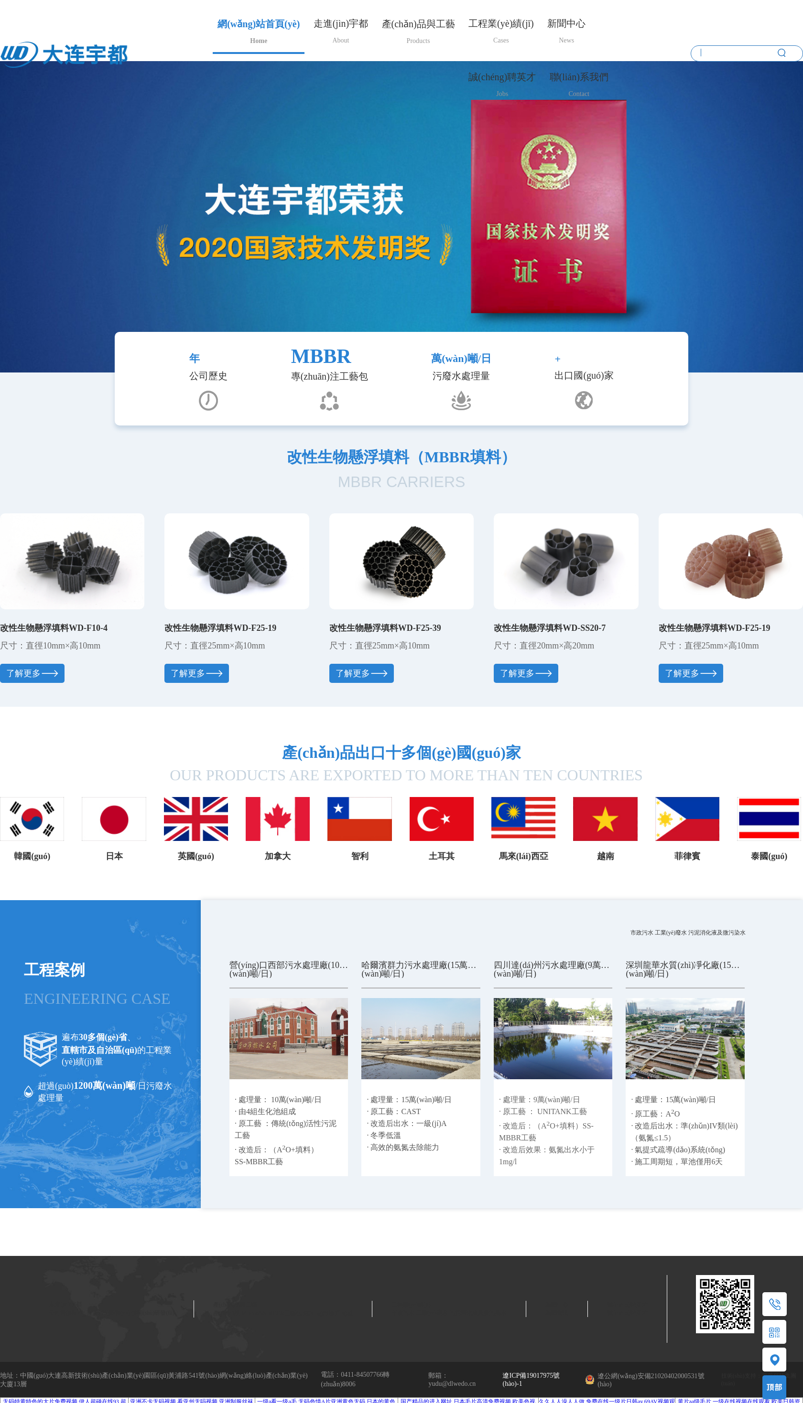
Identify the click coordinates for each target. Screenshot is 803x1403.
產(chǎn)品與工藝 (418, 25)
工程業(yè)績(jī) (501, 24)
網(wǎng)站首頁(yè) (258, 25)
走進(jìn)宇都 (341, 24)
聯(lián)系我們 (579, 78)
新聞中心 (566, 24)
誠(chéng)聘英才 (502, 78)
